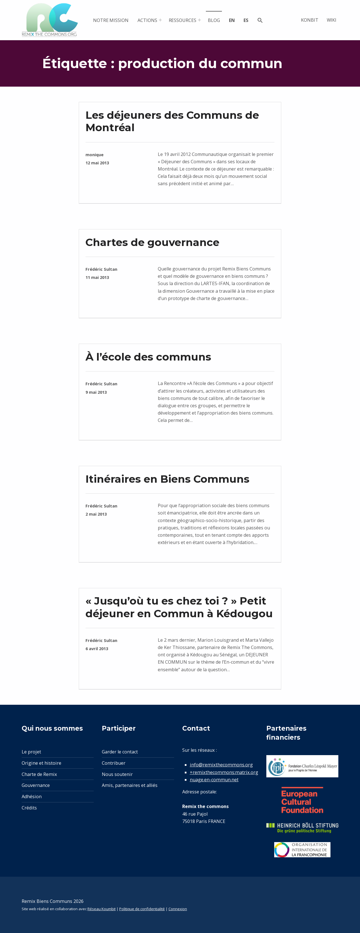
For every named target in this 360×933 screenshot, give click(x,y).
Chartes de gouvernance (152, 242)
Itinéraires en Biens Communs (167, 479)
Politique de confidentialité (142, 908)
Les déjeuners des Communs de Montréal (172, 121)
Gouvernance (36, 785)
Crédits (29, 808)
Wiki (332, 20)
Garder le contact (120, 752)
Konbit (309, 20)
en (232, 20)
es (246, 20)
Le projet (31, 752)
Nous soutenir (117, 774)
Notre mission (111, 20)
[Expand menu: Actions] (160, 20)
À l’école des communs (148, 356)
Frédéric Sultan (101, 269)
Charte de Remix (39, 774)
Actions (147, 20)
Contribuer (113, 763)
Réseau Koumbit (101, 908)
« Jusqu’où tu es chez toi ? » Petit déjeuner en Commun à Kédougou (179, 606)
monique (95, 154)
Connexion (177, 908)
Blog (214, 20)
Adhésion (32, 796)
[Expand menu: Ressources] (199, 20)
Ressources (183, 20)
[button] (260, 21)
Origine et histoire (41, 763)
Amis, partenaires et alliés (130, 785)
